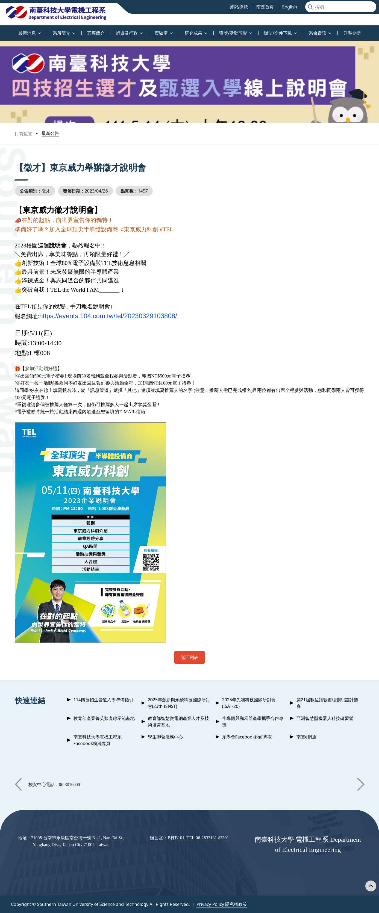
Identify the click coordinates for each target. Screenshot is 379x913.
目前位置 (23, 134)
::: (1, 30)
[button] (18, 784)
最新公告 (50, 133)
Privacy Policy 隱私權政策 (221, 904)
